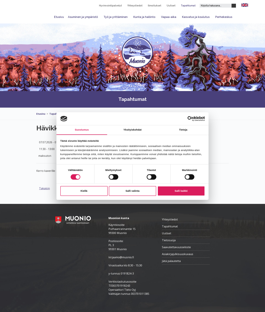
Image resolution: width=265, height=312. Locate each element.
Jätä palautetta (171, 261)
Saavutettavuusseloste (176, 247)
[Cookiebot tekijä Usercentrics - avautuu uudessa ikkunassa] (190, 118)
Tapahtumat (188, 5)
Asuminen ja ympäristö (83, 17)
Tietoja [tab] (183, 129)
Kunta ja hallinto (144, 17)
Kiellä (83, 191)
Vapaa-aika (168, 17)
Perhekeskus (223, 17)
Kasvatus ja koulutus (196, 17)
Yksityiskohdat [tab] (132, 129)
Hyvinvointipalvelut (110, 5)
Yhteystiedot (134, 5)
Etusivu (59, 17)
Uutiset (171, 5)
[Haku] (234, 6)
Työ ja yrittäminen (116, 17)
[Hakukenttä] (216, 6)
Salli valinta (133, 191)
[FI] (244, 5)
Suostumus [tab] (82, 129)
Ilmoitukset (154, 5)
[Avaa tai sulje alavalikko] (100, 17)
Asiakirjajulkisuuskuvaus (177, 254)
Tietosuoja (169, 240)
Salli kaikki (181, 191)
